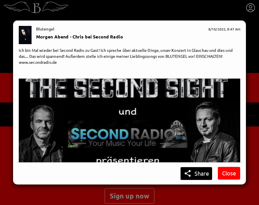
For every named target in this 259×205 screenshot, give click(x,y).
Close (229, 173)
